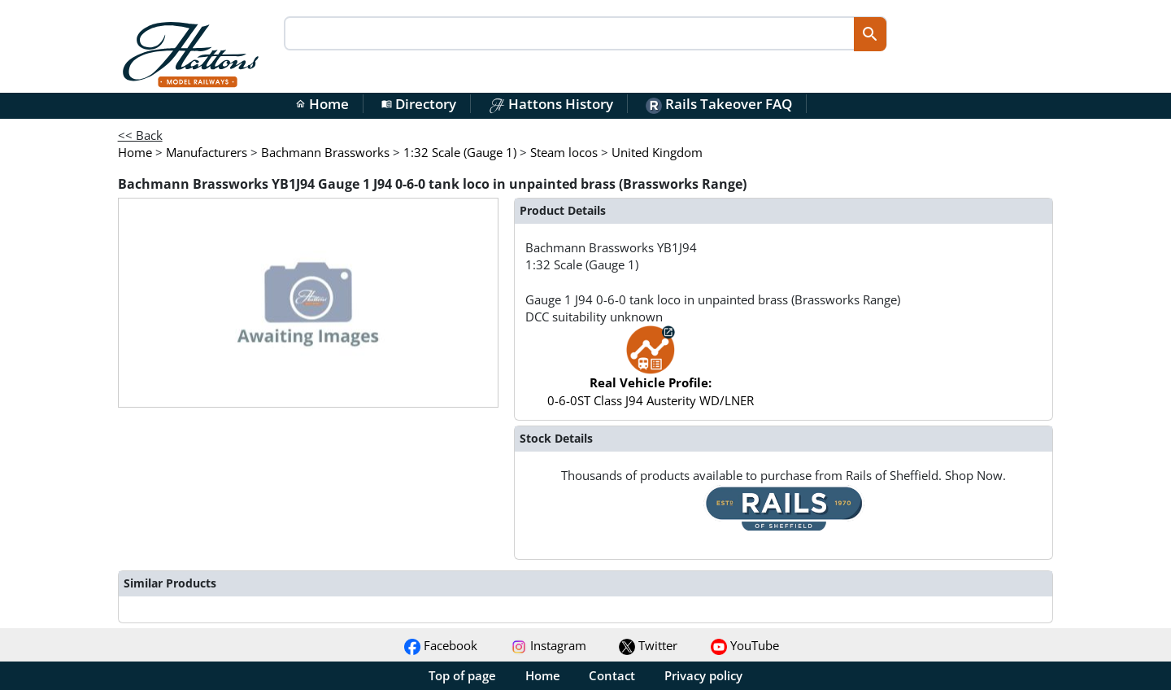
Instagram (548, 645)
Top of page (462, 675)
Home (322, 103)
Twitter (648, 645)
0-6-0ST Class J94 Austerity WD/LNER (650, 374)
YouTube (745, 645)
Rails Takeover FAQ (719, 103)
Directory (418, 103)
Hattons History (551, 103)
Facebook (440, 645)
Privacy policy (703, 675)
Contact (612, 675)
